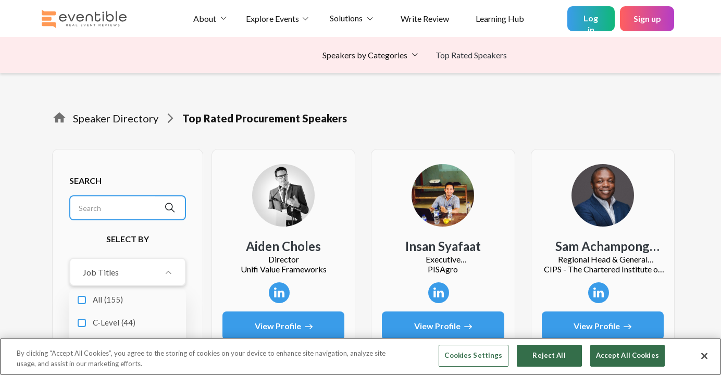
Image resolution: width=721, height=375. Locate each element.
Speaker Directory (115, 118)
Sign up (647, 18)
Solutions (346, 18)
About (204, 18)
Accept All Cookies (627, 355)
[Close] (704, 355)
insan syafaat (443, 246)
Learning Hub (500, 18)
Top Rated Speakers (471, 55)
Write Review (425, 18)
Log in (590, 22)
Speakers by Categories (364, 55)
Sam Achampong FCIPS (602, 246)
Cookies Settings (473, 355)
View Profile (284, 326)
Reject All (548, 355)
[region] (360, 356)
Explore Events (272, 18)
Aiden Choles (283, 246)
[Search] (112, 207)
